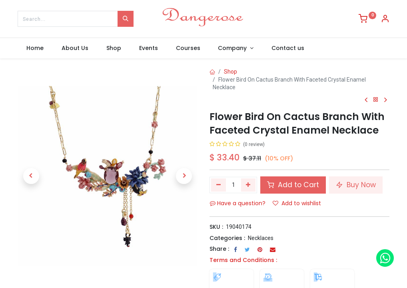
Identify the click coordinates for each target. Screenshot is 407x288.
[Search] (126, 19)
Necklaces (260, 238)
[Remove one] (218, 184)
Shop (230, 71)
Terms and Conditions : (243, 260)
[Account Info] (385, 19)
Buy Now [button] (356, 185)
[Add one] (248, 184)
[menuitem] (35, 48)
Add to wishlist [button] (297, 203)
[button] (31, 176)
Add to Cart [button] (293, 185)
